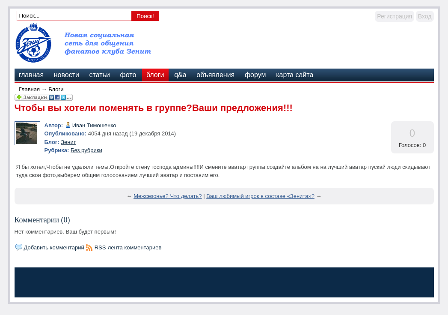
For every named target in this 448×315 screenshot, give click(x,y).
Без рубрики (86, 150)
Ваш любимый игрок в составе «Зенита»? (260, 196)
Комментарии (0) (42, 220)
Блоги (55, 89)
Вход (425, 16)
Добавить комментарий (54, 247)
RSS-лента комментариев (128, 247)
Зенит (68, 142)
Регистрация (394, 16)
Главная (29, 89)
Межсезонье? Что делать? (168, 196)
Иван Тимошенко (94, 125)
